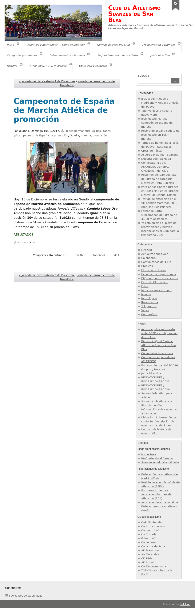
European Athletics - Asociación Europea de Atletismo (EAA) (156, 494)
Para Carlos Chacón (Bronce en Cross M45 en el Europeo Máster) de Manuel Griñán (160, 190)
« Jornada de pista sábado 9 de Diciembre (47, 81)
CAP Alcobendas (152, 522)
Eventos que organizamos (158, 274)
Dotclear (185, 604)
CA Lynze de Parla (153, 546)
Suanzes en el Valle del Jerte (160, 462)
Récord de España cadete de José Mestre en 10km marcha (160, 134)
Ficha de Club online (154, 282)
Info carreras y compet (156, 290)
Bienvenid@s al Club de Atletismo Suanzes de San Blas (158, 345)
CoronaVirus (149, 314)
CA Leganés (149, 542)
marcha (86, 135)
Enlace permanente (78, 130)
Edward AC (148, 538)
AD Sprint (147, 562)
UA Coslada (149, 534)
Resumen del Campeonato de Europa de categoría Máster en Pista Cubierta (159, 178)
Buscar (143, 75)
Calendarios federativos (157, 353)
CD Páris (146, 558)
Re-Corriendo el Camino (157, 458)
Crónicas (147, 266)
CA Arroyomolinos (153, 526)
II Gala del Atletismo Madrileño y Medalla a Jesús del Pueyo (159, 102)
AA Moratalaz (150, 554)
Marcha (146, 294)
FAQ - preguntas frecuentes (159, 278)
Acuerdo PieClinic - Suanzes (159, 154)
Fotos (145, 286)
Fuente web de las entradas (25, 595)
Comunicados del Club (156, 262)
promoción (100, 135)
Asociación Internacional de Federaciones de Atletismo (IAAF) (159, 506)
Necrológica (149, 298)
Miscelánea (148, 454)
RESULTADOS (24, 234)
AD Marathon (150, 550)
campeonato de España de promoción (43, 135)
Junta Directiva (151, 373)
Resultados (103, 130)
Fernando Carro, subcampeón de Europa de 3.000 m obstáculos (159, 214)
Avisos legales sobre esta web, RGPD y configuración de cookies (159, 333)
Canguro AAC (150, 530)
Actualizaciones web (154, 254)
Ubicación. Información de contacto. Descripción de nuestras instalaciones (158, 421)
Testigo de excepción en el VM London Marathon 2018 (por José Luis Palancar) (159, 202)
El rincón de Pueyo (153, 270)
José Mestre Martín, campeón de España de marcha (157, 122)
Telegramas (149, 306)
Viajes (145, 310)
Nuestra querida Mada (156, 158)
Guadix (74, 135)
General (146, 250)
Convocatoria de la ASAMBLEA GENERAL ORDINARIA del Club (155, 166)
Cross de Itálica (151, 150)
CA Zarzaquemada (153, 566)
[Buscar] (154, 81)
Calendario (148, 258)
